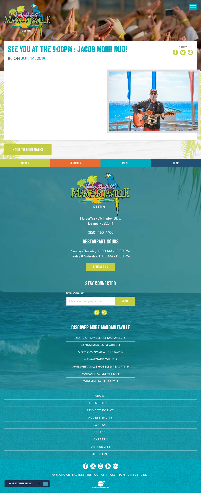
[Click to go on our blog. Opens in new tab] (115, 466)
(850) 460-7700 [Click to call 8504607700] (100, 232)
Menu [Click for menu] (125, 163)
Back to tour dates (28, 150)
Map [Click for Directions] (176, 163)
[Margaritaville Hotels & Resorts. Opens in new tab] (100, 366)
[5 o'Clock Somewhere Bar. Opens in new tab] (100, 352)
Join (125, 301)
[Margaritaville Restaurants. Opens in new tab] (100, 338)
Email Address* (75, 293)
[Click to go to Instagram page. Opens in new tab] (104, 312)
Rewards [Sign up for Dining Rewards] (75, 163)
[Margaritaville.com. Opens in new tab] (100, 381)
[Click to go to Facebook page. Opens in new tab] (97, 312)
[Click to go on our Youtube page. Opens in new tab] (108, 466)
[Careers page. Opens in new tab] (100, 439)
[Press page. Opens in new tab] (100, 432)
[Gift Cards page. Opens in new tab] (100, 454)
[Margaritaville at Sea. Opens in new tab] (100, 373)
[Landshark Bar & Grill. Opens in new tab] (100, 345)
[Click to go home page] (27, 21)
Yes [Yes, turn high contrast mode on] (39, 484)
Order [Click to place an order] (25, 163)
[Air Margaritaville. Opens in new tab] (100, 359)
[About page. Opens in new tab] (100, 395)
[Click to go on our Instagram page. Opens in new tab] (100, 466)
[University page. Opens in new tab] (100, 446)
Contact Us (100, 267)
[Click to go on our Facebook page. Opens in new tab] (85, 466)
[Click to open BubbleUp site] (100, 484)
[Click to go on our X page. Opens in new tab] (93, 466)
